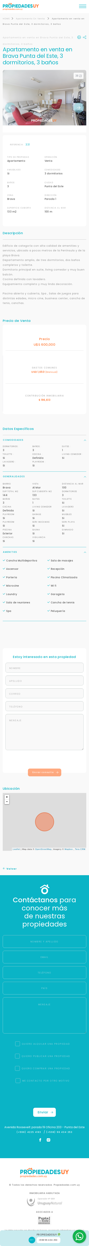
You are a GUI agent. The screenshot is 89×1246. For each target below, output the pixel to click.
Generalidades (44, 476)
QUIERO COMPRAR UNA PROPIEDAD (46, 1068)
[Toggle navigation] (82, 7)
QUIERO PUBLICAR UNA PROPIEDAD (46, 1056)
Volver (10, 869)
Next (78, 108)
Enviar (45, 1112)
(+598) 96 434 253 (59, 1132)
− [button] (7, 802)
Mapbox (69, 849)
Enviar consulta (45, 772)
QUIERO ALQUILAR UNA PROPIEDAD (46, 1044)
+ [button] (7, 797)
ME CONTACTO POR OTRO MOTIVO (46, 1080)
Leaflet (16, 849)
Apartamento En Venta (31, 18)
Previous (10, 108)
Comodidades (44, 440)
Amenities (44, 552)
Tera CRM (80, 849)
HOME (6, 18)
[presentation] (44, 760)
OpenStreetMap (43, 849)
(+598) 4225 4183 (29, 1132)
